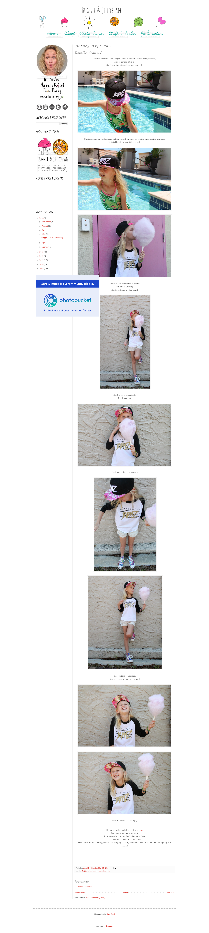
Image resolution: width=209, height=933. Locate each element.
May (44, 234)
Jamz (140, 830)
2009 (41, 268)
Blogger (109, 926)
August (45, 226)
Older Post (170, 893)
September (46, 222)
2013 (41, 252)
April (44, 243)
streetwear (106, 871)
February (46, 247)
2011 (41, 260)
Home (125, 893)
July (44, 230)
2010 (41, 264)
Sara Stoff (111, 914)
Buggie (84, 871)
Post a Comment (85, 887)
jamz (99, 871)
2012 (41, 256)
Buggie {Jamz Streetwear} (52, 238)
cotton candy (92, 871)
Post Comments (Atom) (95, 897)
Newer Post (80, 893)
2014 (41, 218)
